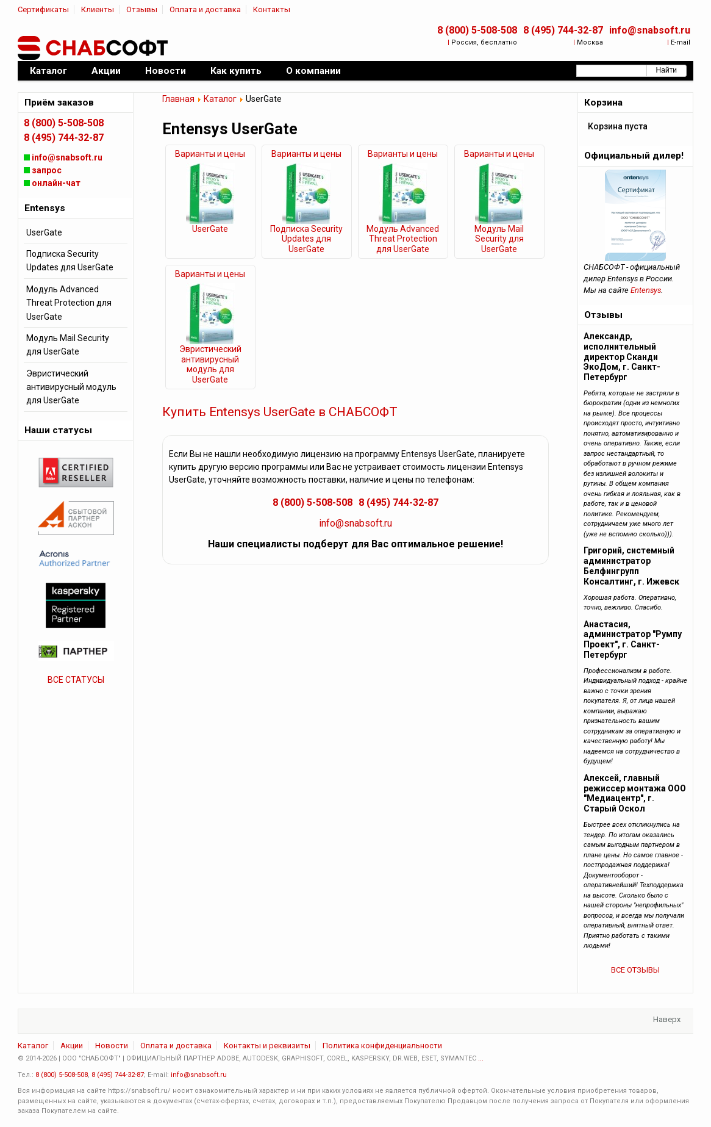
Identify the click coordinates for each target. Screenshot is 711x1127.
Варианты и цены (210, 154)
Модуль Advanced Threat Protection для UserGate (402, 239)
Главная (178, 99)
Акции (71, 1045)
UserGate (210, 229)
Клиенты (97, 9)
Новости (111, 1045)
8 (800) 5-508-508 (477, 30)
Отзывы (141, 9)
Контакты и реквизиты (267, 1045)
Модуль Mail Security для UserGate (499, 239)
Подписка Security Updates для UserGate (306, 239)
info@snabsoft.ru (649, 30)
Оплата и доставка (205, 9)
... (481, 1058)
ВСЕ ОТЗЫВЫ (635, 969)
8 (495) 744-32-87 (563, 30)
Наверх (667, 1019)
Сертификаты (43, 9)
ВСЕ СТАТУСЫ (76, 680)
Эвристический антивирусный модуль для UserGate (210, 364)
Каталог (220, 99)
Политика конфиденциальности (382, 1045)
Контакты (271, 9)
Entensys (646, 290)
